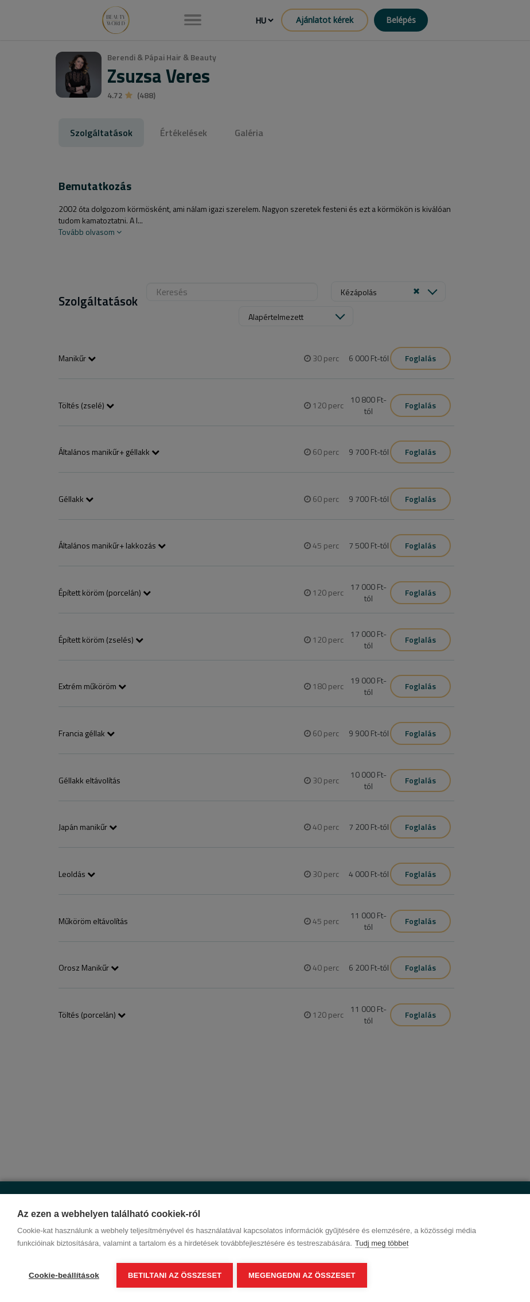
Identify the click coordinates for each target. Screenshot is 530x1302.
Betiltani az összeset (175, 1275)
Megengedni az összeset (303, 1275)
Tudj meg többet (381, 1245)
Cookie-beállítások (64, 1275)
